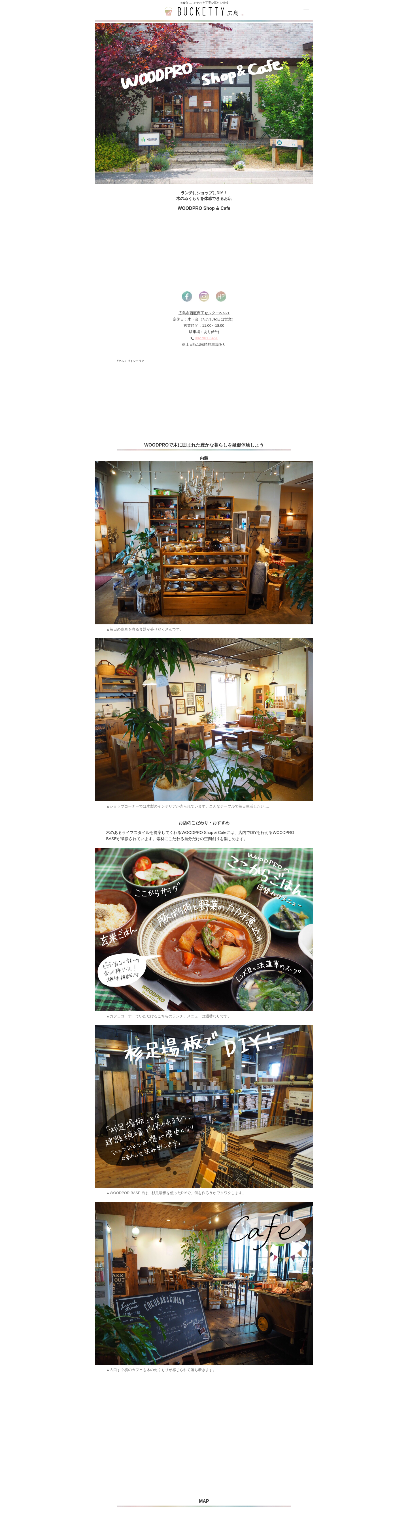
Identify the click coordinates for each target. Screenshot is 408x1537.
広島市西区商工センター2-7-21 (204, 313)
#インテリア (136, 360)
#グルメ (122, 360)
